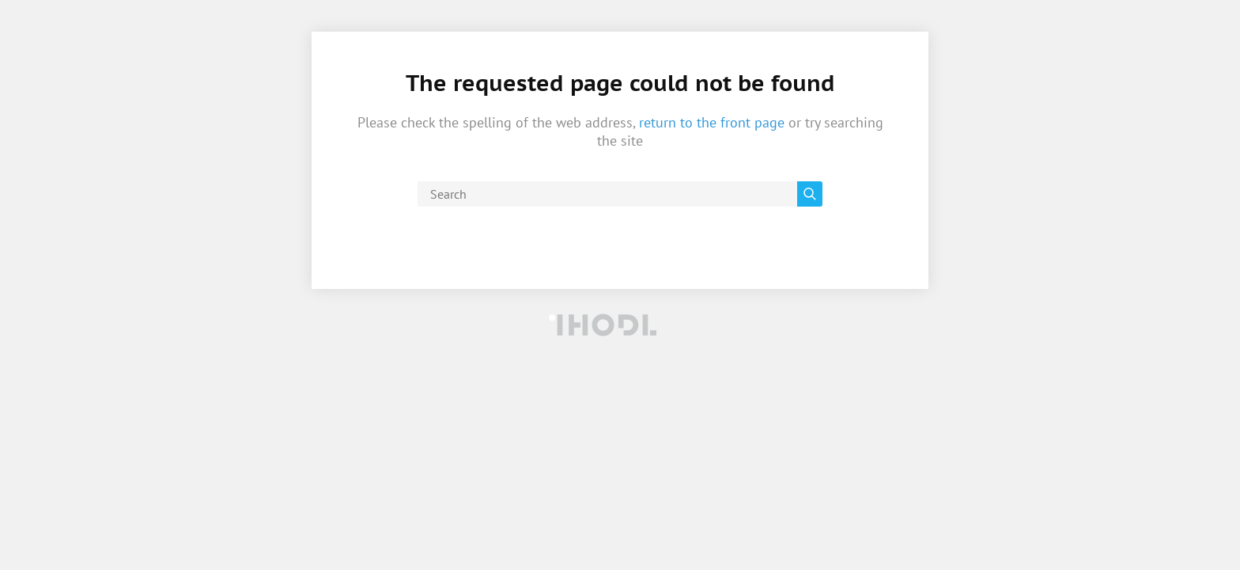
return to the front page (711, 122)
